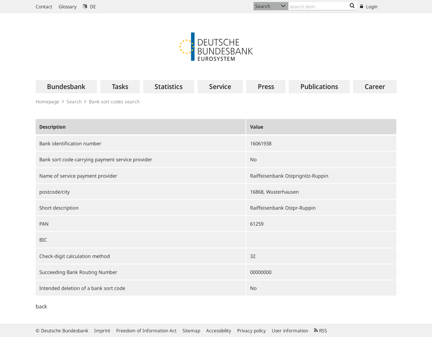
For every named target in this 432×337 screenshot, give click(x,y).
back (41, 306)
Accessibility (218, 330)
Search (74, 101)
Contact (44, 6)
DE (89, 6)
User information (290, 330)
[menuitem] (66, 86)
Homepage (47, 101)
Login (368, 6)
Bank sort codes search (114, 101)
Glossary (68, 6)
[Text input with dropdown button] (322, 6)
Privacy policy (251, 330)
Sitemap (191, 330)
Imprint (102, 330)
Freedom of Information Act (146, 330)
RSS (320, 330)
